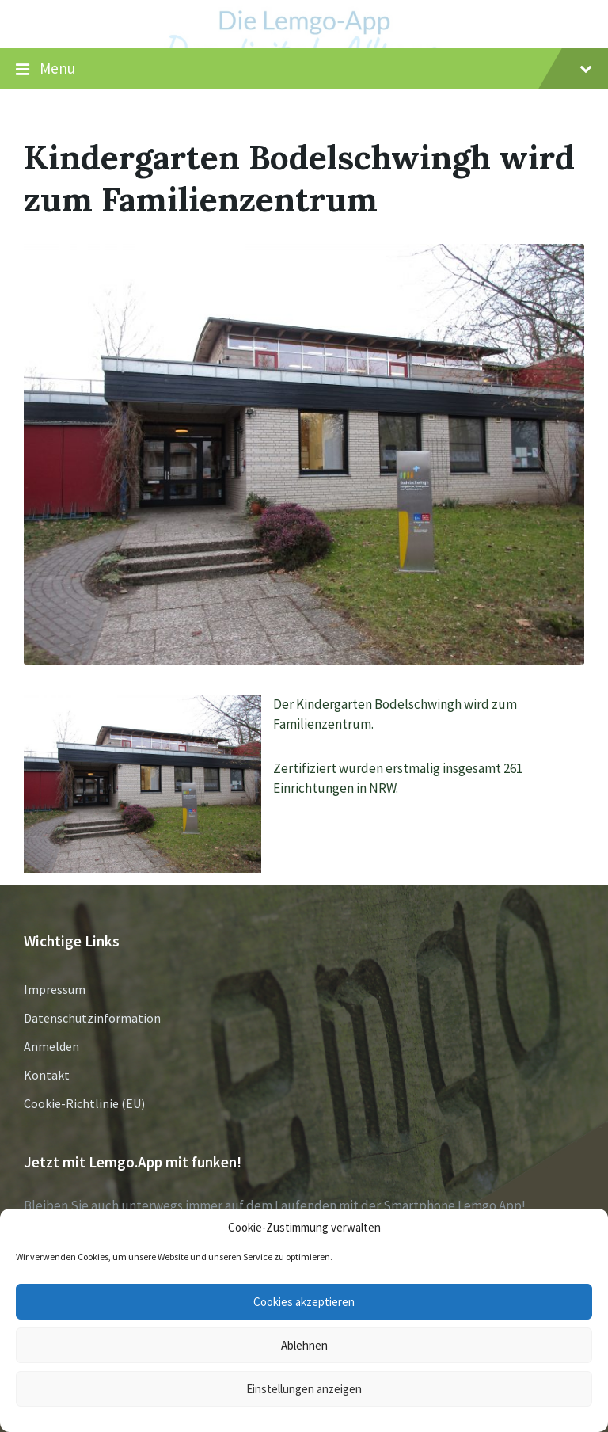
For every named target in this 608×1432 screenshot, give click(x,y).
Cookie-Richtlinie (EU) (84, 1103)
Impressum (55, 989)
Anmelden (51, 1046)
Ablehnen (304, 1345)
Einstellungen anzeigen (304, 1388)
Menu (304, 69)
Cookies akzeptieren (304, 1301)
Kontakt (47, 1075)
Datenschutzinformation (92, 1018)
